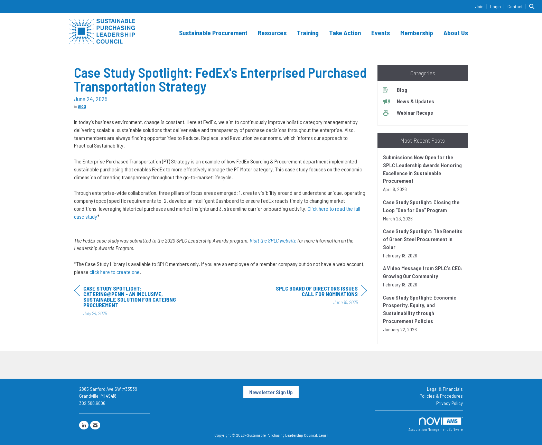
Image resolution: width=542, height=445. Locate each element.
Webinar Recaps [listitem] (408, 112)
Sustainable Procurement (213, 33)
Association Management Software (436, 424)
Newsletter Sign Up (271, 392)
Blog (82, 106)
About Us (455, 33)
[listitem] (482, 6)
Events (380, 33)
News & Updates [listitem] (408, 101)
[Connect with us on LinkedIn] (83, 425)
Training (308, 33)
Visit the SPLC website (273, 240)
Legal (323, 435)
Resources (272, 33)
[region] (315, 296)
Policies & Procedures (441, 396)
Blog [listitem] (395, 89)
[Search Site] (533, 6)
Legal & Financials (445, 389)
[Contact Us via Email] (95, 425)
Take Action (345, 33)
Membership (416, 33)
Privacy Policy (449, 403)
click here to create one (115, 271)
